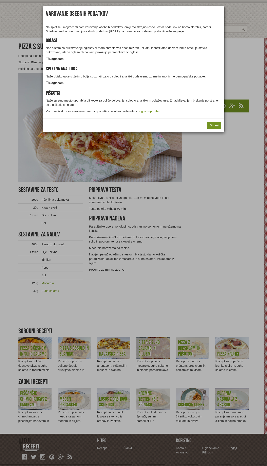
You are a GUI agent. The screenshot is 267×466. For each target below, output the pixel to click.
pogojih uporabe (149, 111)
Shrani (214, 125)
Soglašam (56, 58)
